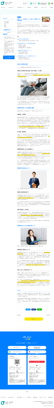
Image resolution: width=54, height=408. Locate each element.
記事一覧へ (34, 319)
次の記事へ (48, 315)
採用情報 (50, 398)
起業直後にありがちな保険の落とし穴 (27, 56)
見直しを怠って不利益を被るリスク (25, 59)
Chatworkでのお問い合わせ (37, 352)
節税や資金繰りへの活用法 (23, 54)
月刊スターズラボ (44, 7)
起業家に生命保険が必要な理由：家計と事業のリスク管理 (29, 41)
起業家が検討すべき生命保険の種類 (26, 44)
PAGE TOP (27, 392)
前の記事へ (19, 315)
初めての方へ (3, 7)
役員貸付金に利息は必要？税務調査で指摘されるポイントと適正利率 (9, 45)
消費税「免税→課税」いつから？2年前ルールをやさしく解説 (9, 38)
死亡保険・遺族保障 (22, 47)
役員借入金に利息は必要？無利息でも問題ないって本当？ (9, 49)
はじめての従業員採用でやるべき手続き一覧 (9, 42)
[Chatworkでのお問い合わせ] (52, 3)
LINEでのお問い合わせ (17, 352)
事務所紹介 (36, 7)
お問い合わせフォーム (17, 348)
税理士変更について (21, 7)
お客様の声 (29, 7)
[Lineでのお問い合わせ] (49, 3)
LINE (39, 310)
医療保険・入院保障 (22, 45)
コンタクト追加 (37, 362)
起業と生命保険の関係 (23, 39)
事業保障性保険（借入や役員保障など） (26, 48)
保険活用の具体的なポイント (25, 51)
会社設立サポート (11, 7)
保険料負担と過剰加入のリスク (24, 58)
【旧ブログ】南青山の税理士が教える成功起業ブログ (9, 57)
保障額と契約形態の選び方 (23, 52)
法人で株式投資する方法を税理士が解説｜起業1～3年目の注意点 (9, 52)
